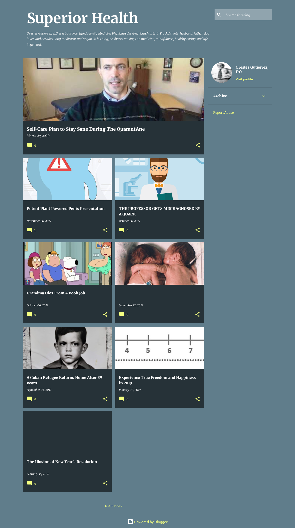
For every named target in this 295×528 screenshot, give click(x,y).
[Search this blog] (248, 14)
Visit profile (244, 79)
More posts (113, 506)
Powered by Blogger (148, 521)
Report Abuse (223, 112)
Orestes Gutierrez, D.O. (252, 69)
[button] (198, 145)
